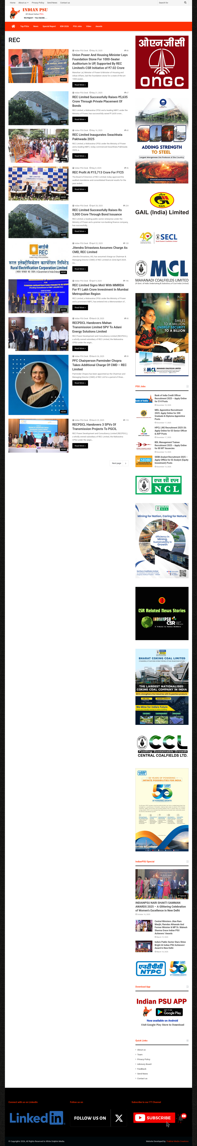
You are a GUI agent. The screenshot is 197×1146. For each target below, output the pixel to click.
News (35, 26)
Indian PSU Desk (81, 51)
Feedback (141, 1069)
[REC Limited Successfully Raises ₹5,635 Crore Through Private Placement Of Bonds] (38, 108)
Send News (52, 3)
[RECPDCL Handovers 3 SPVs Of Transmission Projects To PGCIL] (38, 436)
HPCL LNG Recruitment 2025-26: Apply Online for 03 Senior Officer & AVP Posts (171, 430)
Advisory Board (144, 1064)
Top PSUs (24, 26)
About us (22, 3)
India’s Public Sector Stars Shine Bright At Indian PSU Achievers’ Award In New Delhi (170, 945)
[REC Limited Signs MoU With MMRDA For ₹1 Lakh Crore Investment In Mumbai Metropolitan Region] (38, 296)
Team (140, 1054)
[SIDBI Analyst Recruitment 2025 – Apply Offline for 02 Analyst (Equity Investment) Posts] (143, 461)
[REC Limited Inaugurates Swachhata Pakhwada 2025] (38, 146)
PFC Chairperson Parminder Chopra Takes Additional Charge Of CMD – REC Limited (99, 365)
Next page (119, 463)
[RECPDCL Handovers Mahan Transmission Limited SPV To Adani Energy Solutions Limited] (38, 334)
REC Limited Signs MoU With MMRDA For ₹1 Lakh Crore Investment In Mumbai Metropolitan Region (100, 289)
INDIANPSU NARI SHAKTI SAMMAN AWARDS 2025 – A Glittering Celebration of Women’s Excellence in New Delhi (160, 906)
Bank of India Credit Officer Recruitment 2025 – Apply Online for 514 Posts (171, 398)
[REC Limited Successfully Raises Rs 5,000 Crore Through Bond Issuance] (38, 221)
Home (12, 3)
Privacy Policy (38, 3)
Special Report (49, 26)
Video (88, 26)
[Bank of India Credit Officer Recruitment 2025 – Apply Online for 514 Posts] (143, 400)
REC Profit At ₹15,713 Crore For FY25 (98, 172)
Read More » (80, 85)
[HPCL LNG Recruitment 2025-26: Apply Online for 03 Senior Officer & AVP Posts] (143, 432)
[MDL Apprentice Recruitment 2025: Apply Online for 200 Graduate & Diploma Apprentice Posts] (143, 414)
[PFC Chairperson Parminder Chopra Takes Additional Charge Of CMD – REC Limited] (38, 385)
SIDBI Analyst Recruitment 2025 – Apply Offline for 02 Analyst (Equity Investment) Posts (171, 460)
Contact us (65, 3)
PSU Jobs (77, 26)
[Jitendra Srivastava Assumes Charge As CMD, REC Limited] (38, 258)
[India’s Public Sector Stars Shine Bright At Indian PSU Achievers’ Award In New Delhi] (143, 946)
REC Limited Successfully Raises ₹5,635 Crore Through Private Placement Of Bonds (100, 101)
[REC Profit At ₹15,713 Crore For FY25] (38, 183)
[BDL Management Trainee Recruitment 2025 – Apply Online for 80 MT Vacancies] (143, 446)
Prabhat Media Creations (178, 1141)
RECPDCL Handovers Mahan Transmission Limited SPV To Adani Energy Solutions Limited (97, 327)
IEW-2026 (64, 26)
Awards (99, 26)
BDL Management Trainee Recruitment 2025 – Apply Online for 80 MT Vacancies (171, 445)
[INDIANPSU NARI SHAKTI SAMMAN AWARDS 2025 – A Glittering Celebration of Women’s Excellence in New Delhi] (162, 884)
